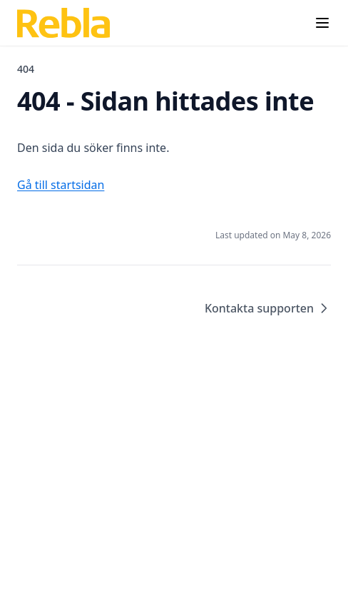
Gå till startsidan (60, 185)
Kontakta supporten (268, 308)
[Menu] (322, 23)
